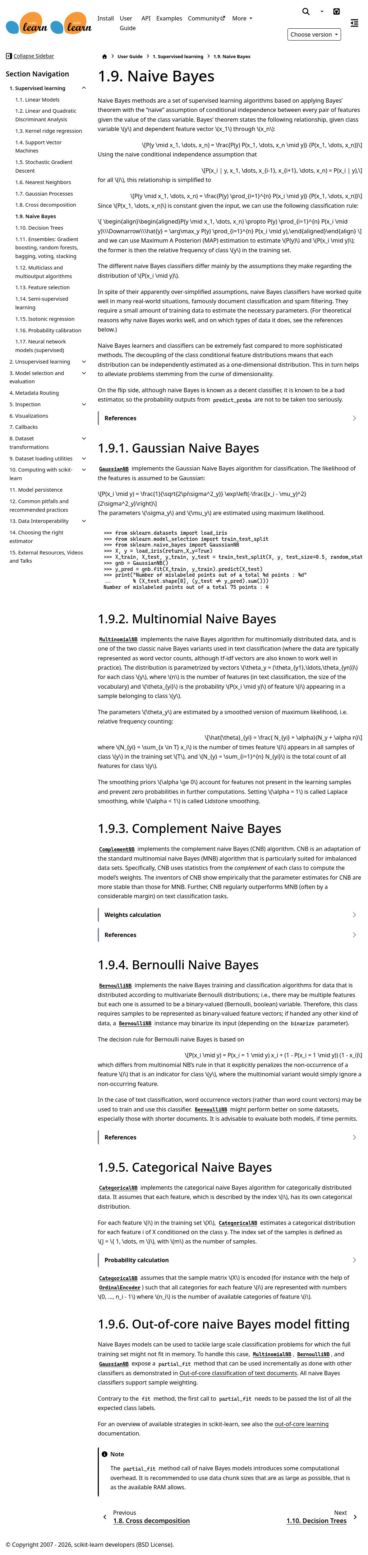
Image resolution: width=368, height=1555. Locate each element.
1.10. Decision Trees (39, 227)
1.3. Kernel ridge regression (48, 130)
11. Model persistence (36, 489)
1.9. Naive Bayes (35, 216)
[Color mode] (321, 11)
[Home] (104, 56)
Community (204, 18)
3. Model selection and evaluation (36, 377)
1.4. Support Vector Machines (38, 146)
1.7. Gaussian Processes (44, 193)
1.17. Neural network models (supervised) (40, 345)
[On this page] (354, 23)
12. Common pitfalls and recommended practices (39, 505)
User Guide (128, 23)
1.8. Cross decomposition (45, 204)
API (146, 18)
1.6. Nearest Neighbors (43, 182)
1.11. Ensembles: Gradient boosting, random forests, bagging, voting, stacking (46, 248)
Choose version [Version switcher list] (312, 34)
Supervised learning (178, 56)
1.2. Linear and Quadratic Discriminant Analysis (45, 115)
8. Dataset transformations (29, 442)
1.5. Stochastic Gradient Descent (43, 166)
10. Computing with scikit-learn (40, 474)
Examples (169, 18)
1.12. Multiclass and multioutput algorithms (43, 272)
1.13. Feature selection (42, 287)
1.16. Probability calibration (48, 330)
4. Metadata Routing (34, 392)
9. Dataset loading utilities (40, 458)
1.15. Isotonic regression (44, 318)
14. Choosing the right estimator (36, 536)
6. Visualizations (28, 415)
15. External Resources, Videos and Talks (46, 557)
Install (105, 18)
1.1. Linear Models (37, 99)
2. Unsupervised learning (39, 361)
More (240, 18)
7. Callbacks (23, 426)
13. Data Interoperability (38, 520)
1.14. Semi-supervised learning (41, 303)
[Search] (306, 11)
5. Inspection (25, 404)
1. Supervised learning (37, 88)
